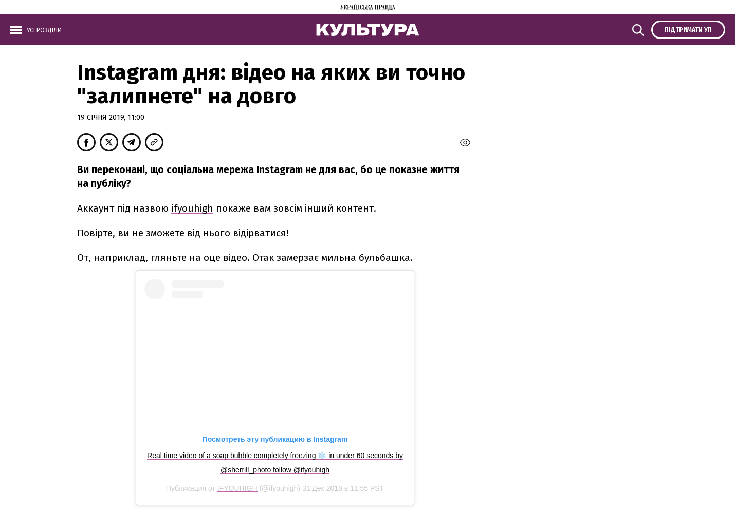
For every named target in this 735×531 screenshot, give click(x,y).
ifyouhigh (192, 208)
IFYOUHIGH (237, 488)
